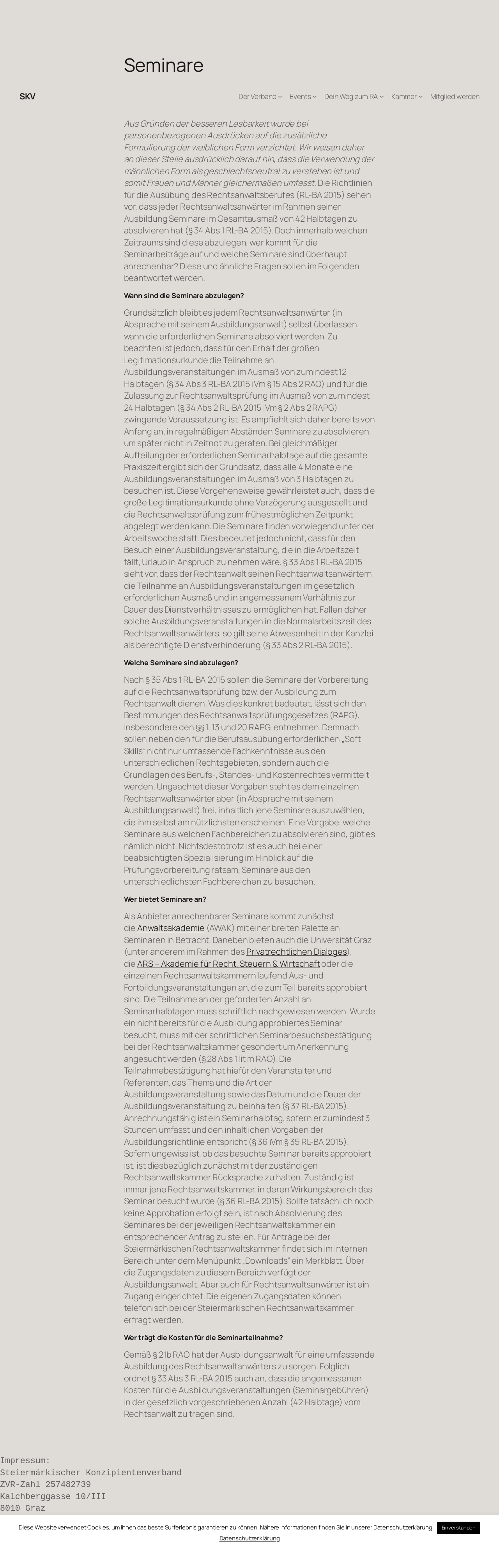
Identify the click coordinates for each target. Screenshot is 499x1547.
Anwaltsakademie (171, 928)
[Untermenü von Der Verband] (280, 96)
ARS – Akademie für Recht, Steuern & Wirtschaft (228, 964)
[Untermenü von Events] (315, 96)
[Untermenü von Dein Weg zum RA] (382, 96)
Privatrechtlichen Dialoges (296, 951)
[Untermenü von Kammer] (421, 96)
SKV (27, 96)
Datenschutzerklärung (249, 1538)
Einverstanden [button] (459, 1527)
